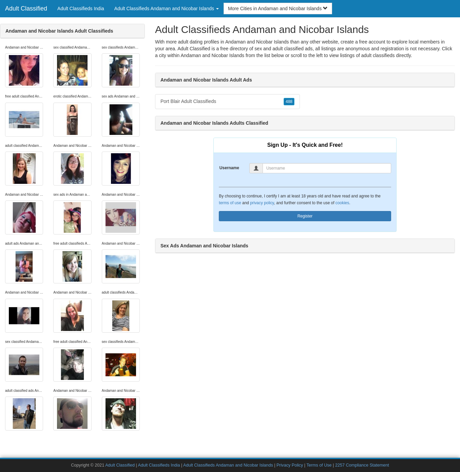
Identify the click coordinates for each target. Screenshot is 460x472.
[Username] (327, 168)
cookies (342, 202)
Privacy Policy (289, 465)
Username (229, 167)
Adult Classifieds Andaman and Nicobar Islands (228, 465)
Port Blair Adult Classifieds (227, 101)
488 (289, 101)
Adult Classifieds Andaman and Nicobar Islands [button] (166, 8)
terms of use (230, 202)
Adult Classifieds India (80, 8)
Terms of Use (318, 465)
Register (305, 216)
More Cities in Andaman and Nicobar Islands (278, 8)
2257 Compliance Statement (362, 465)
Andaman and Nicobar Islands (212, 55)
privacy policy (262, 202)
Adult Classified (26, 8)
